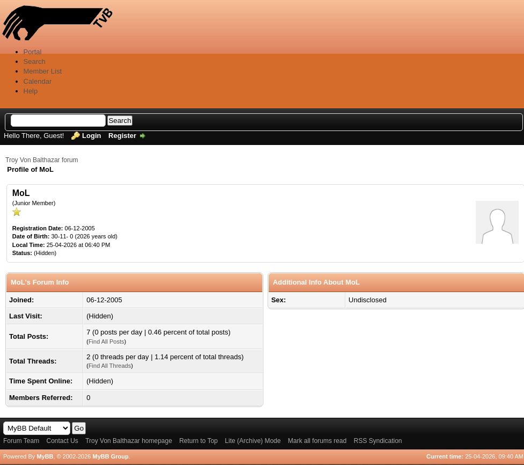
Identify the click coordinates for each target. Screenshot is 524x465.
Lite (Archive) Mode (253, 441)
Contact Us (62, 441)
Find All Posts (106, 341)
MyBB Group (110, 456)
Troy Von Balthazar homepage (128, 441)
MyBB (44, 456)
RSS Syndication (377, 441)
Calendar (38, 81)
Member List (43, 71)
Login (91, 136)
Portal (33, 52)
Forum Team (21, 441)
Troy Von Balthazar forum (41, 160)
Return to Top (198, 441)
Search (35, 61)
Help (31, 91)
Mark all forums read (317, 441)
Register (122, 136)
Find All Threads (109, 365)
